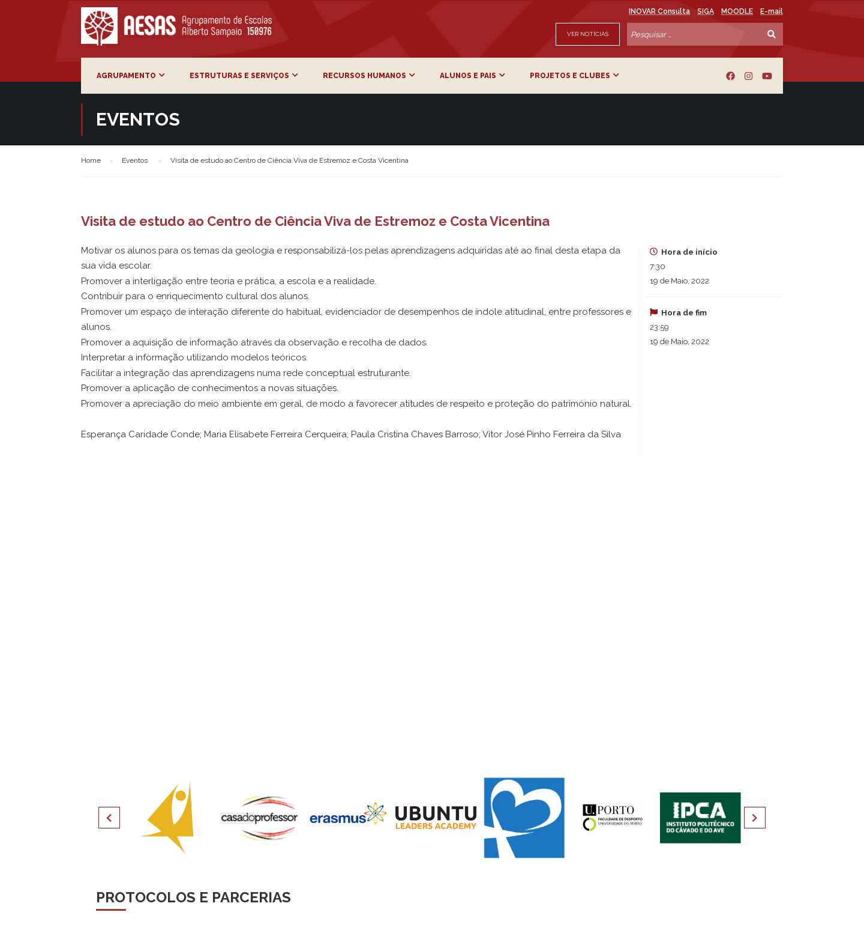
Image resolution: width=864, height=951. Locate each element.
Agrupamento (126, 75)
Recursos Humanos (364, 75)
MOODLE (737, 11)
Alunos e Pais (468, 75)
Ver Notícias (587, 34)
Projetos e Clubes (570, 75)
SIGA (705, 11)
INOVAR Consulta (659, 11)
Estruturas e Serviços (239, 75)
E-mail (771, 11)
